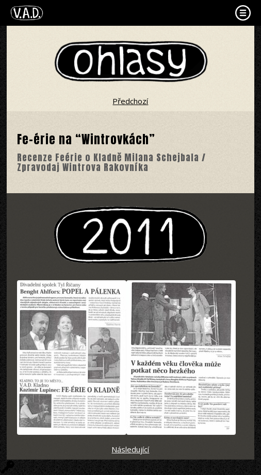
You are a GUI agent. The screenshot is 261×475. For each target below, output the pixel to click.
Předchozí (130, 101)
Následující (130, 449)
